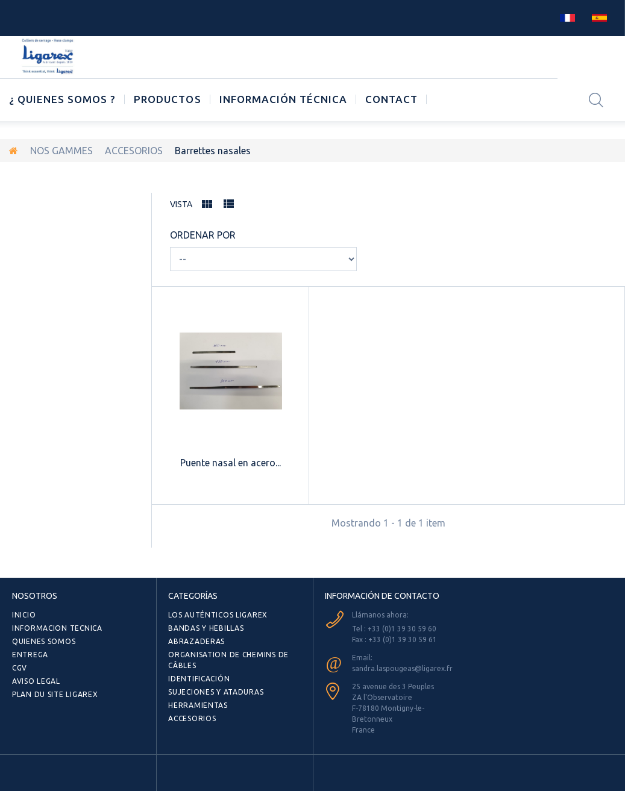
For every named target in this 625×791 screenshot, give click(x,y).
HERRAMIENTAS (198, 705)
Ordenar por (203, 235)
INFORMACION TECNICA (57, 628)
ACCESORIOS (134, 150)
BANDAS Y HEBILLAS (205, 628)
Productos (167, 99)
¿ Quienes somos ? (62, 99)
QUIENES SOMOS (43, 641)
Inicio (24, 615)
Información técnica (283, 99)
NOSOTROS (34, 596)
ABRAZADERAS (196, 641)
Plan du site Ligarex (55, 694)
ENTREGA (30, 654)
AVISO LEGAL (36, 681)
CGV (19, 668)
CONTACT (391, 99)
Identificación (199, 679)
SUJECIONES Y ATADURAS (215, 692)
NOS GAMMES (61, 150)
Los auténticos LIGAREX (218, 615)
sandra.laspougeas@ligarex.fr (402, 668)
